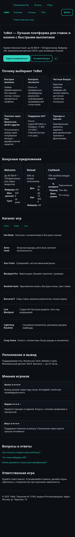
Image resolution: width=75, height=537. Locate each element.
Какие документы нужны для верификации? (24, 462)
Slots (6, 225)
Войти (67, 12)
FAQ (43, 12)
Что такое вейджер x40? (14, 457)
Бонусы (38, 5)
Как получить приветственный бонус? (21, 452)
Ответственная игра (24, 19)
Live (26, 225)
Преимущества (21, 5)
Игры (50, 5)
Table (16, 225)
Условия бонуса (41, 58)
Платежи (18, 12)
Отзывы (32, 12)
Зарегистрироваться (17, 58)
